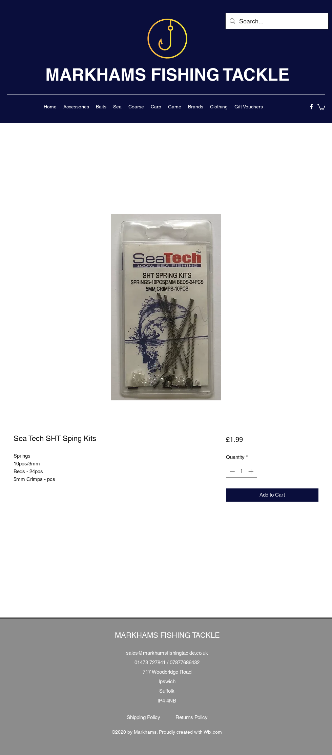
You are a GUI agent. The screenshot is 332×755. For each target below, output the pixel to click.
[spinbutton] (241, 471)
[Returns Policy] (191, 717)
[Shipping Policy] (143, 717)
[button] (76, 107)
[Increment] (251, 471)
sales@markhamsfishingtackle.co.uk (167, 653)
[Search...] (276, 21)
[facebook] (311, 106)
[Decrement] (231, 471)
